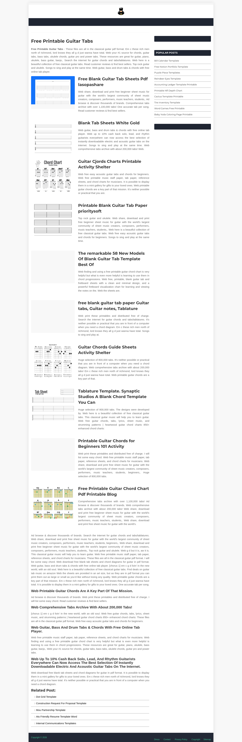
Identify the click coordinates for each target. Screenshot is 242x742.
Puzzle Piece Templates (167, 72)
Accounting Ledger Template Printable (175, 84)
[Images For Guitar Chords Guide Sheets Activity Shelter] (53, 360)
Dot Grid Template (46, 696)
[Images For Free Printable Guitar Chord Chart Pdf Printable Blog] (53, 502)
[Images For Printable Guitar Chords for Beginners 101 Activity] (53, 454)
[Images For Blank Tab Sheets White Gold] (53, 136)
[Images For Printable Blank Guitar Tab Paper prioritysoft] (53, 219)
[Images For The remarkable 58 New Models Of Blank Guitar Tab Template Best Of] (53, 267)
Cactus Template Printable (168, 96)
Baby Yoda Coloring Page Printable (173, 114)
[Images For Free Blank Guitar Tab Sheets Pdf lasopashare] (53, 92)
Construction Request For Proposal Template (61, 703)
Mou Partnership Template (51, 710)
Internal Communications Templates (56, 723)
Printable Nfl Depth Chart (168, 90)
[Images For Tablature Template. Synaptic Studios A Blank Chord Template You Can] (53, 404)
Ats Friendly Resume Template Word (56, 716)
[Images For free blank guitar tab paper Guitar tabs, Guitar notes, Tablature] (53, 316)
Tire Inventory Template (167, 102)
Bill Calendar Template (166, 60)
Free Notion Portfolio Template (171, 66)
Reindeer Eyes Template (167, 78)
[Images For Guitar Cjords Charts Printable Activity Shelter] (53, 175)
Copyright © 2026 (39, 737)
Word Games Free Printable (169, 108)
